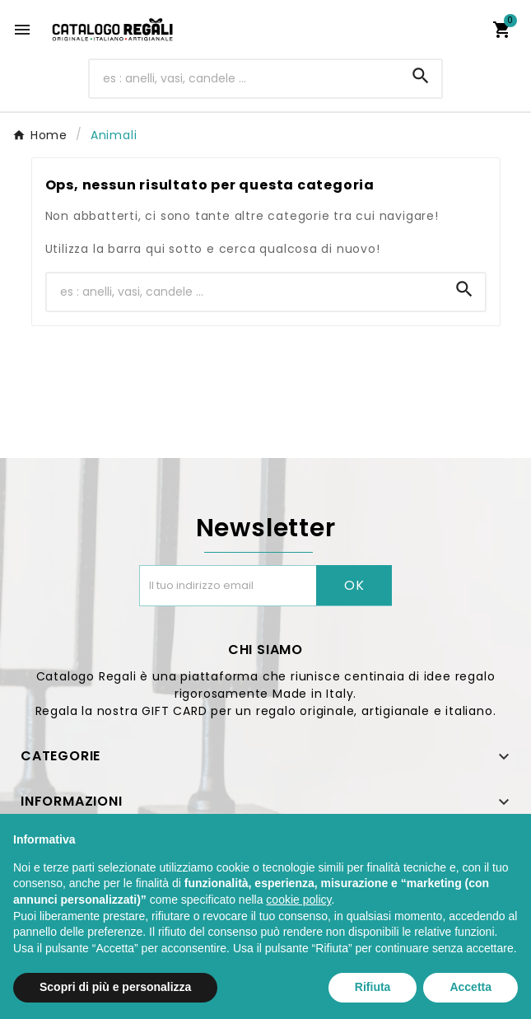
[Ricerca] (245, 78)
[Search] (420, 75)
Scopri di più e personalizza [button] (115, 986)
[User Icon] (466, 30)
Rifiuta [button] (373, 986)
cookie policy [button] (298, 899)
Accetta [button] (470, 986)
